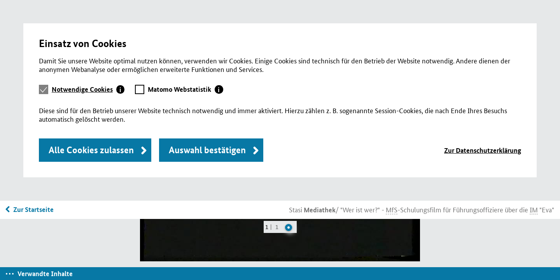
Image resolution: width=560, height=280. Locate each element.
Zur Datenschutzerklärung (482, 150)
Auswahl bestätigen (207, 150)
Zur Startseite (33, 209)
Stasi (312, 209)
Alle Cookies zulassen (91, 150)
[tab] (88, 89)
